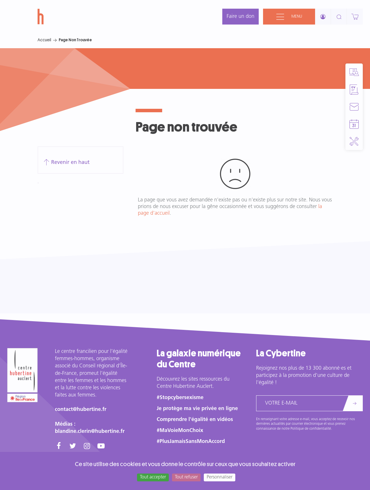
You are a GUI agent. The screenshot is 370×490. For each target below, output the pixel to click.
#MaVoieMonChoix (180, 430)
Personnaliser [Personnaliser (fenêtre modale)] (219, 477)
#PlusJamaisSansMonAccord (191, 441)
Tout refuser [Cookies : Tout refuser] (186, 477)
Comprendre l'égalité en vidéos (195, 419)
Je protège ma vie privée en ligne (197, 409)
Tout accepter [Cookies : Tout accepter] (153, 477)
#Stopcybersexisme (180, 398)
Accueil (44, 40)
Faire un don (240, 16)
